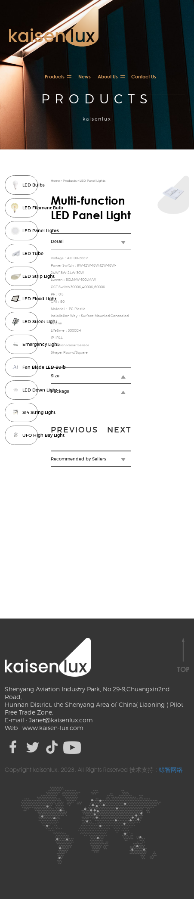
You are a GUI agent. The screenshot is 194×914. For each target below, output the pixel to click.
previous (75, 430)
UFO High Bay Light (31, 435)
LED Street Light (31, 321)
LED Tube (31, 253)
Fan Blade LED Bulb (31, 367)
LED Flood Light (31, 299)
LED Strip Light (31, 276)
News (84, 76)
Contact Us (143, 76)
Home (55, 181)
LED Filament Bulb (31, 208)
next (120, 430)
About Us (108, 76)
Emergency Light (31, 344)
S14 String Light (31, 412)
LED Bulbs (31, 185)
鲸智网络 (171, 769)
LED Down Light (31, 390)
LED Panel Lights (31, 230)
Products (55, 76)
